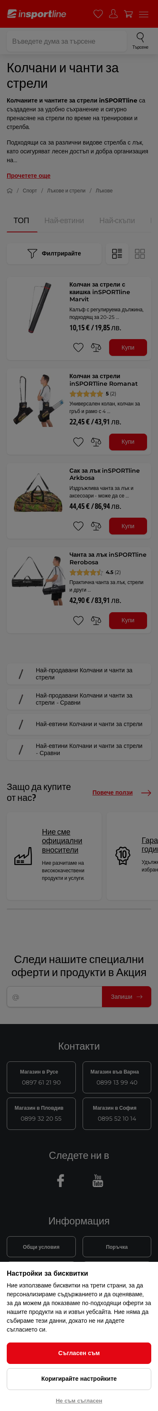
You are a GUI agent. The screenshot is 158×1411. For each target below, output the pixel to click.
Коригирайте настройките (79, 1378)
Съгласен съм (79, 1353)
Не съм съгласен (79, 1400)
